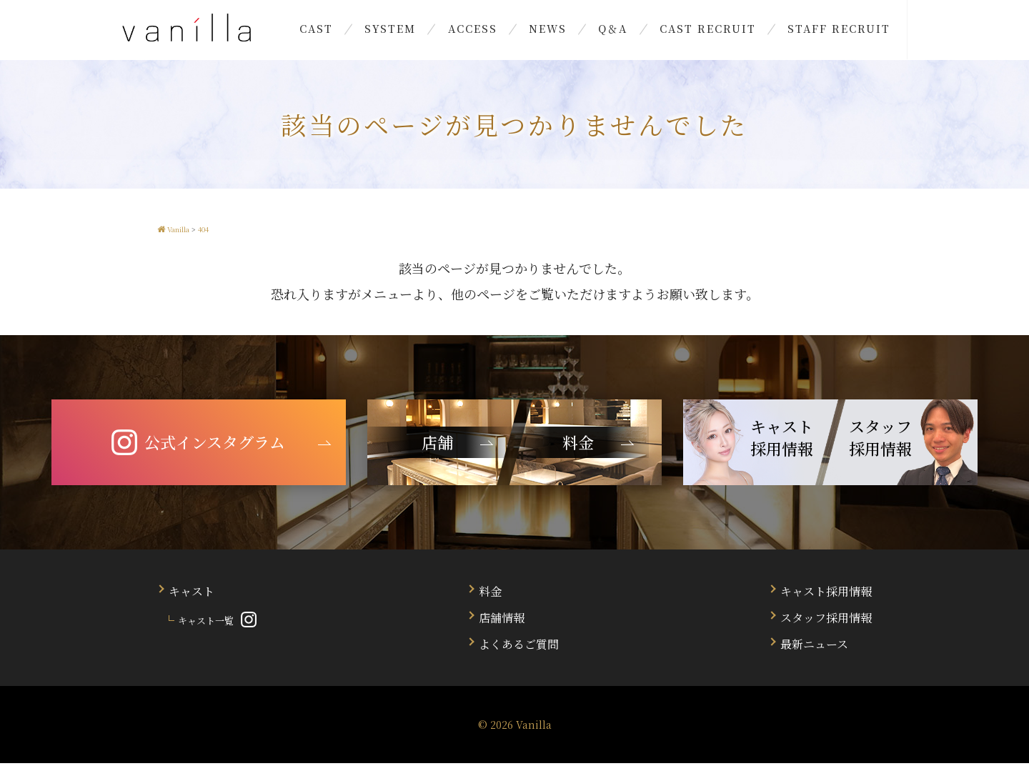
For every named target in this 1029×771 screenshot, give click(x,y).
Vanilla (534, 732)
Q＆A (603, 31)
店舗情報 (502, 625)
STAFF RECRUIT (809, 31)
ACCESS (482, 31)
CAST (345, 31)
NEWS (548, 31)
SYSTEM (410, 31)
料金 (490, 599)
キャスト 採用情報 (781, 445)
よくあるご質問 (519, 652)
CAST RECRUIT (688, 31)
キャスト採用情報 (826, 599)
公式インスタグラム (198, 450)
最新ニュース (814, 652)
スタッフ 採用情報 (880, 445)
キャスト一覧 (206, 628)
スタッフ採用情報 (826, 625)
